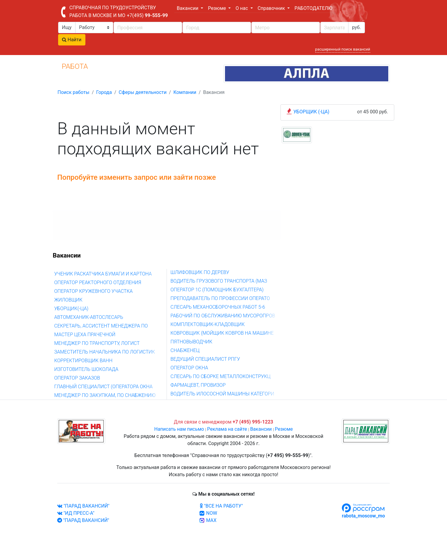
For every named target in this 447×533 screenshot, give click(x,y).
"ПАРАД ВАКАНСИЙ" (83, 506)
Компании (185, 92)
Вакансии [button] (188, 8)
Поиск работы (73, 92)
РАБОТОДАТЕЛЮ (313, 8)
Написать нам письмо (179, 429)
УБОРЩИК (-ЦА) (311, 112)
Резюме (284, 429)
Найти (71, 39)
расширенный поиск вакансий (342, 49)
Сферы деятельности (143, 92)
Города (104, 92)
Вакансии (261, 429)
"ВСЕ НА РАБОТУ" (221, 506)
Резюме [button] (217, 8)
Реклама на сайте (227, 429)
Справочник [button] (272, 8)
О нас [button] (242, 8)
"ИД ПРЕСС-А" (75, 513)
